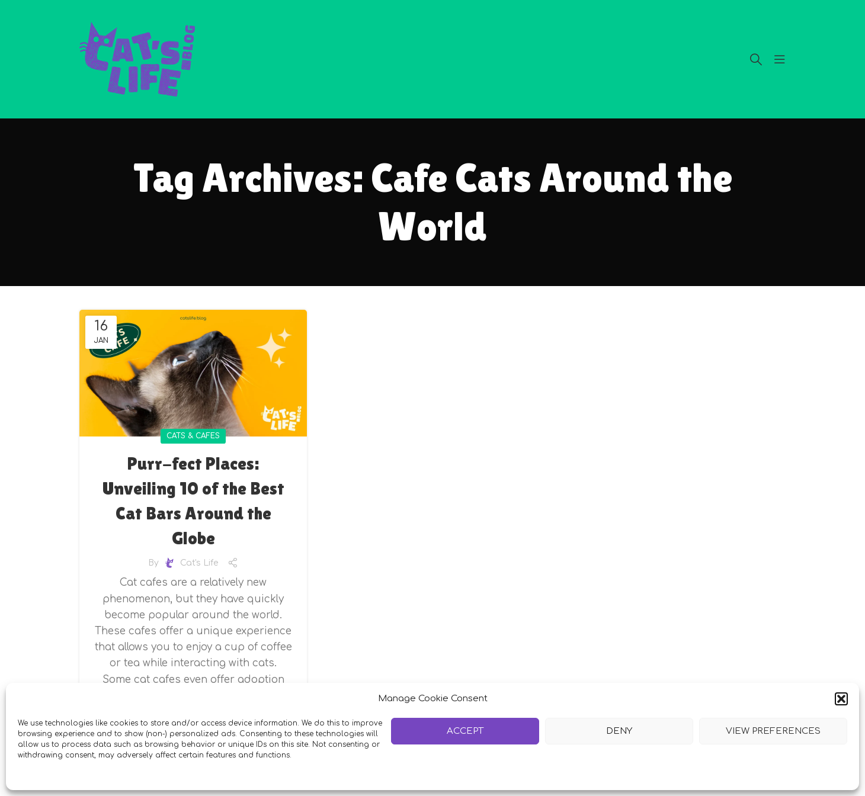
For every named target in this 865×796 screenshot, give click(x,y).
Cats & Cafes (193, 436)
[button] (841, 699)
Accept (465, 731)
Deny (619, 731)
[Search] (756, 59)
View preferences (773, 731)
